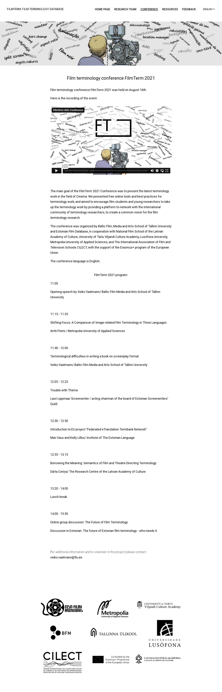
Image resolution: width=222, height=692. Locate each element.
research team (125, 9)
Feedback (189, 9)
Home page (102, 9)
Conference (149, 9)
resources (170, 9)
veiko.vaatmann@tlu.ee (66, 557)
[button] (208, 9)
